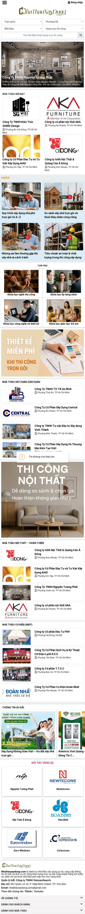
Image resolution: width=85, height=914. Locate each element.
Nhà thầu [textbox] (9, 28)
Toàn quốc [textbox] (9, 21)
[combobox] (21, 22)
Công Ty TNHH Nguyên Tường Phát (27, 77)
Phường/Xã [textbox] (52, 21)
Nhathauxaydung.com (13, 871)
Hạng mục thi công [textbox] (56, 28)
